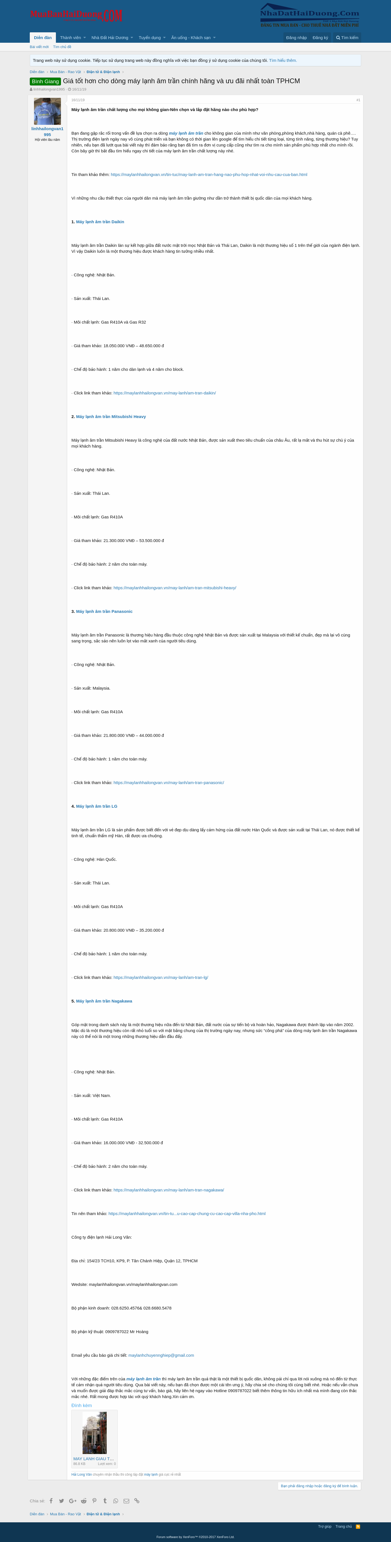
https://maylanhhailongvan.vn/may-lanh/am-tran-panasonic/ (171, 782)
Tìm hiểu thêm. (283, 60)
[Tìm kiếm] (347, 37)
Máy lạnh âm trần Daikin (102, 221)
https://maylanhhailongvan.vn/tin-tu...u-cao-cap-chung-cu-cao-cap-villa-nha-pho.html (189, 1213)
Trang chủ (344, 1526)
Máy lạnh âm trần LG (99, 806)
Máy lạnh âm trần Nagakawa (106, 1001)
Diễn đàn (43, 37)
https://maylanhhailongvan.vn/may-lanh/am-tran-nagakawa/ (171, 1189)
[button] (84, 37)
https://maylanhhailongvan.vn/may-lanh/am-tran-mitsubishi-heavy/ (177, 587)
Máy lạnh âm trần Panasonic (106, 611)
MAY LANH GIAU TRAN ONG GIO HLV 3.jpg (118, 1458)
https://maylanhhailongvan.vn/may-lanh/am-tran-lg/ (163, 977)
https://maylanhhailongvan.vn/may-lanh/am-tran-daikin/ (167, 392)
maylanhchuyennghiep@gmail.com (163, 1355)
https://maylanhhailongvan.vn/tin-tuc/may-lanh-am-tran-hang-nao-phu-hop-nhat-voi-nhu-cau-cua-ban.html (211, 174)
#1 (356, 100)
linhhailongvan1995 (49, 89)
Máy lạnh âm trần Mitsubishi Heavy (113, 416)
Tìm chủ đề (62, 47)
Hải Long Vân (84, 1474)
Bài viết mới (39, 47)
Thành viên (70, 37)
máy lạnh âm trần (188, 133)
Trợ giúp (324, 1526)
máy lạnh (153, 1474)
